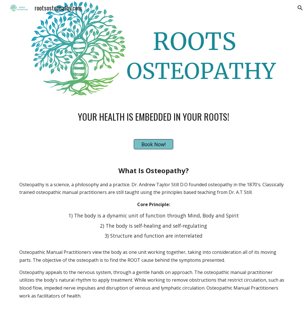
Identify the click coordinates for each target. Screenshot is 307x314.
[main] (153, 114)
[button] (300, 8)
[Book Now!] (153, 144)
